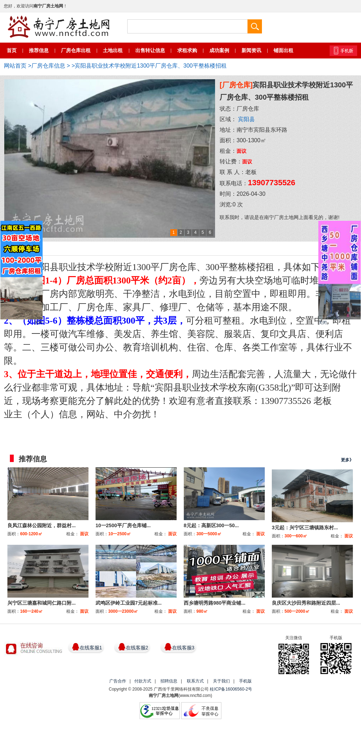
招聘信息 (168, 681)
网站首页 (15, 66)
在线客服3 (183, 647)
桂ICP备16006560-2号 (231, 689)
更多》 (347, 459)
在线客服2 (137, 647)
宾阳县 (246, 119)
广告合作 (117, 681)
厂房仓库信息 (48, 66)
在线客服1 (91, 647)
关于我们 (221, 681)
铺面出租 (283, 50)
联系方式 (195, 681)
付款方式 (142, 681)
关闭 (38, 322)
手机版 (245, 681)
